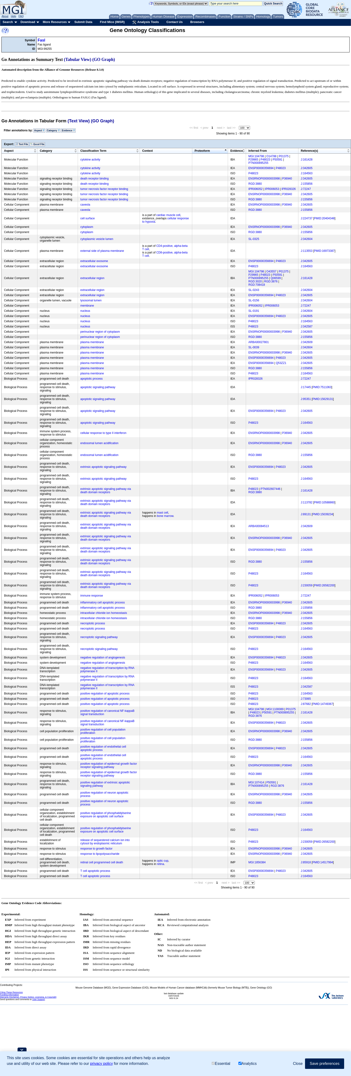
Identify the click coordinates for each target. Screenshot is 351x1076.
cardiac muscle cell (168, 215)
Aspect (39, 130)
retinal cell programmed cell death (101, 862)
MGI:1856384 (257, 862)
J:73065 (306, 698)
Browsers (197, 22)
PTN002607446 (270, 489)
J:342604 (306, 239)
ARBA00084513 (258, 526)
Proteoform (202, 150)
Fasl (41, 40)
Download (27, 22)
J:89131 (306, 514)
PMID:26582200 (324, 585)
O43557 (271, 271)
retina (160, 864)
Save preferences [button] (324, 1064)
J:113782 (306, 502)
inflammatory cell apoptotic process (102, 602)
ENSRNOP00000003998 (264, 178)
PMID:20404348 (324, 218)
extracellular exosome (94, 261)
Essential (221, 1064)
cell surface (87, 218)
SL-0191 (253, 311)
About (5, 16)
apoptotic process (91, 378)
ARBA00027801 (258, 342)
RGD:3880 (255, 183)
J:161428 (306, 159)
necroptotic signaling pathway (99, 637)
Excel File (37, 144)
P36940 (287, 178)
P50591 (277, 159)
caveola (85, 204)
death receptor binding (94, 178)
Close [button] (298, 1064)
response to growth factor (96, 848)
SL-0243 (253, 290)
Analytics (247, 1064)
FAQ (21, 16)
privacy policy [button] (101, 1064)
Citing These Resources (11, 992)
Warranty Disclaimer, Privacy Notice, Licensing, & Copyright (28, 997)
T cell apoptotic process (95, 871)
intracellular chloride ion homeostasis (103, 613)
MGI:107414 (256, 782)
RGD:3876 (271, 281)
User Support (38, 999)
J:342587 (306, 326)
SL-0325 (253, 239)
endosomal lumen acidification (99, 443)
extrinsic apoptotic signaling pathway (103, 467)
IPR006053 (272, 189)
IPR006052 (255, 189)
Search (8, 22)
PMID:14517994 (322, 862)
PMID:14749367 (322, 704)
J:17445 (306, 387)
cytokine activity (90, 159)
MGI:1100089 (275, 709)
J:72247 (306, 189)
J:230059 (306, 585)
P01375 (283, 156)
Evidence (68, 130)
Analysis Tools (145, 22)
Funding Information (9, 994)
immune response (91, 595)
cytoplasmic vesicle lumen (96, 239)
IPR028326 (289, 189)
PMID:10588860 (324, 502)
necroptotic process (92, 623)
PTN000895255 (258, 163)
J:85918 (306, 862)
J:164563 (306, 173)
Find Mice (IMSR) (112, 22)
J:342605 (306, 168)
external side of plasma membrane (102, 251)
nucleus (85, 311)
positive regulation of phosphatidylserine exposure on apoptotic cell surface (105, 814)
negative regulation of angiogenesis (102, 657)
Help (13, 16)
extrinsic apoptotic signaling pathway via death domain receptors (105, 490)
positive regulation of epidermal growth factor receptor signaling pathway (108, 765)
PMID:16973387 (324, 251)
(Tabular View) (77, 59)
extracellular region (92, 278)
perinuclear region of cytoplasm (100, 331)
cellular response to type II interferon (103, 433)
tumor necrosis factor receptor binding (104, 189)
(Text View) (79, 121)
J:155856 (306, 183)
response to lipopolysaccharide (99, 853)
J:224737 (306, 218)
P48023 (265, 159)
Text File (22, 144)
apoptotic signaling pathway (97, 387)
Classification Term (93, 150)
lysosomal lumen (90, 300)
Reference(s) (309, 150)
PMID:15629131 (322, 399)
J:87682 (306, 704)
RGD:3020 (255, 281)
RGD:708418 (256, 284)
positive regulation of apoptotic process (104, 693)
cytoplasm (86, 227)
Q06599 (276, 278)
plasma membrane (92, 342)
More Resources (55, 22)
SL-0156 (253, 300)
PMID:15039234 (322, 514)
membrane (87, 305)
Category (53, 130)
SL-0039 (253, 347)
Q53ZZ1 (281, 363)
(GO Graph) (103, 59)
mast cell (162, 512)
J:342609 (306, 342)
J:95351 (306, 399)
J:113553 (306, 251)
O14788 (271, 156)
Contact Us (174, 22)
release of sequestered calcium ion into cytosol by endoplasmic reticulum (105, 841)
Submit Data (83, 22)
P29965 (253, 159)
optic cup (162, 860)
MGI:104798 (256, 156)
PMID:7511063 (321, 387)
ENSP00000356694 (261, 168)
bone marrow (165, 516)
